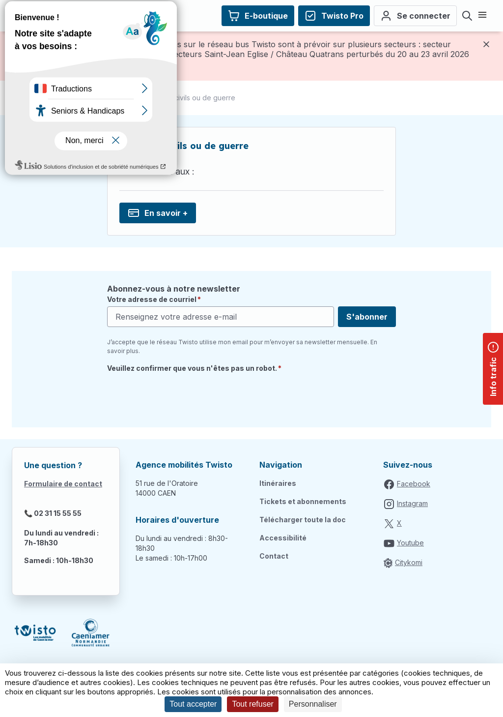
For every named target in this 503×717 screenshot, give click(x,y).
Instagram (412, 503)
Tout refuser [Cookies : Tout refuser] (252, 704)
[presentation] (181, 396)
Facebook (413, 483)
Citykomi (408, 562)
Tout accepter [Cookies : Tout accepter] (193, 704)
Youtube (410, 542)
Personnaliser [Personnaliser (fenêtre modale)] (313, 704)
